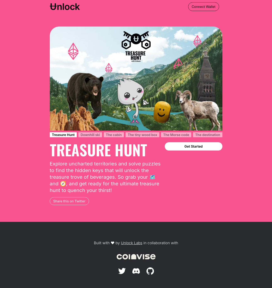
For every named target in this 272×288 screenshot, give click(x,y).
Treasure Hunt (63, 135)
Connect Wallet (204, 7)
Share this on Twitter (69, 201)
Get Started (193, 146)
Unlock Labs (132, 243)
